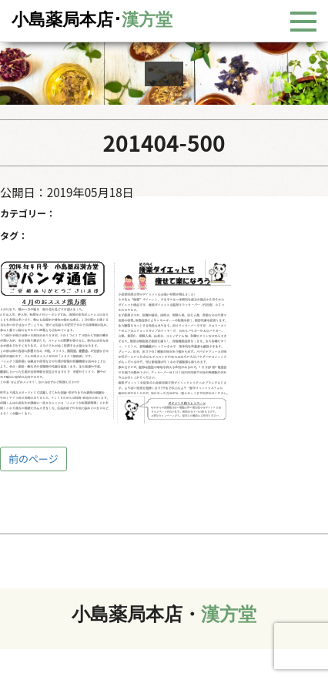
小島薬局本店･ (92, 19)
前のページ (33, 458)
